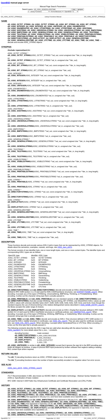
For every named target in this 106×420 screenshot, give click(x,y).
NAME (4, 21)
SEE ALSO (6, 365)
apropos (80, 9)
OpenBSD (5, 3)
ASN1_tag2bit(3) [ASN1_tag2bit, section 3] (14, 330)
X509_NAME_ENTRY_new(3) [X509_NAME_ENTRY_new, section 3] (92, 305)
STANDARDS (7, 372)
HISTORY (5, 385)
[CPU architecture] (57, 12)
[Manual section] (39, 12)
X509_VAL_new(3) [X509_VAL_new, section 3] (60, 321)
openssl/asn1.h (22, 50)
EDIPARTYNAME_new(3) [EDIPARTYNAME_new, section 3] (87, 292)
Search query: (47, 9)
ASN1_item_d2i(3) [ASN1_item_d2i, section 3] (64, 247)
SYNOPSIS (6, 47)
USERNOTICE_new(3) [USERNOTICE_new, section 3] (82, 312)
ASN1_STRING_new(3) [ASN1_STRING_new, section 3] (32, 368)
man (73, 9)
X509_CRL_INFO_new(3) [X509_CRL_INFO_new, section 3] (25, 323)
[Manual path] (71, 12)
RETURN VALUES (9, 354)
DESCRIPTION (8, 242)
